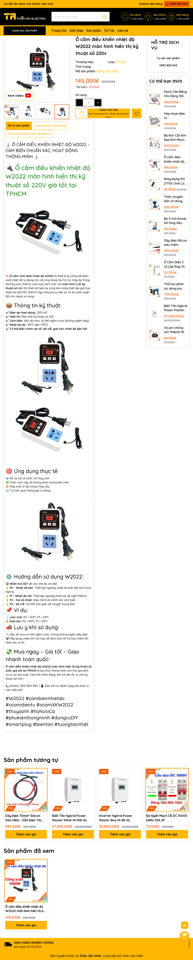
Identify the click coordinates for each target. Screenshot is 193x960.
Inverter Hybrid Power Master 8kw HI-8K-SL (115, 818)
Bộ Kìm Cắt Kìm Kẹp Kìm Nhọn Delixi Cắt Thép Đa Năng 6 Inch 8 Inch (175, 137)
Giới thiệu (76, 30)
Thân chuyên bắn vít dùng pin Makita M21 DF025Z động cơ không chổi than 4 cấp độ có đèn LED (174, 199)
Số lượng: (81, 95)
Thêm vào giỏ (26, 834)
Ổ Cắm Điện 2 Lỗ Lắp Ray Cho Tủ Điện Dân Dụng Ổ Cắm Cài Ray (175, 264)
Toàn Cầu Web (132, 956)
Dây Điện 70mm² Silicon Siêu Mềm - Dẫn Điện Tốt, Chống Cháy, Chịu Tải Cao (24, 818)
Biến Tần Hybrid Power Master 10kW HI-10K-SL (175, 308)
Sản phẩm (93, 30)
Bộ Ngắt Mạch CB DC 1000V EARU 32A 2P (167, 818)
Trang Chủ (59, 30)
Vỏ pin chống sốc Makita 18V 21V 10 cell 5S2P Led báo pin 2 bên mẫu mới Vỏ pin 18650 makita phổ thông (175, 330)
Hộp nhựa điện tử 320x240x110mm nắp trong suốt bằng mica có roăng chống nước (175, 116)
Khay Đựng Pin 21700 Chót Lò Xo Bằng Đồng (174, 181)
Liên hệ (123, 30)
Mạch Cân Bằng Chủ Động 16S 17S (175, 94)
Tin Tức (109, 30)
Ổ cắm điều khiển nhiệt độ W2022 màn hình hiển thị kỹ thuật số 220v (174, 159)
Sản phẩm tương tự (31, 759)
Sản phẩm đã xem (29, 850)
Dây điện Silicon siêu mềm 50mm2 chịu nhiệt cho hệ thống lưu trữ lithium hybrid (175, 243)
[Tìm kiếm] (105, 17)
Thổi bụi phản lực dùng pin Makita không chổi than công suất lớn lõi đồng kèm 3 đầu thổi (175, 286)
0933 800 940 (177, 4)
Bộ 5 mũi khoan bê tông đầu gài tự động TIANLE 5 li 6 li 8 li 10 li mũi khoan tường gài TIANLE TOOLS (175, 221)
